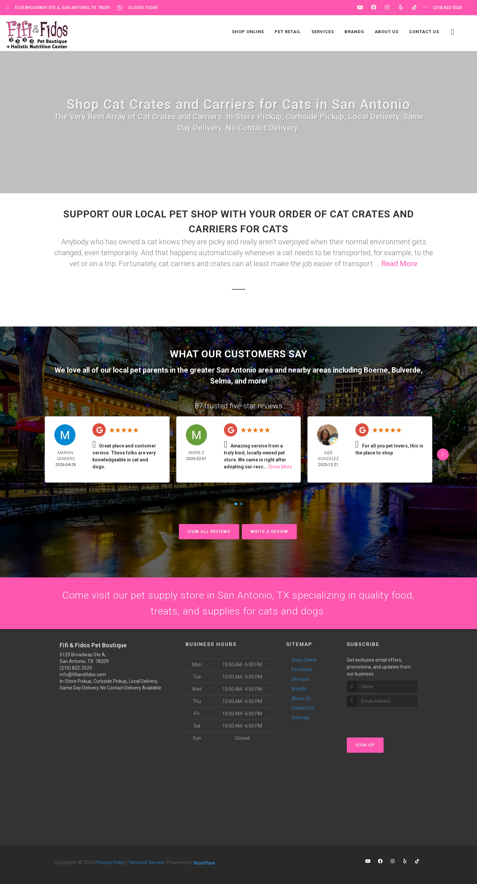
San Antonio (236, 370)
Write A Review (269, 531)
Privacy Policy (111, 862)
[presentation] (382, 719)
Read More (399, 264)
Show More (280, 466)
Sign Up (365, 744)
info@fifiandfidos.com (83, 674)
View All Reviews (209, 531)
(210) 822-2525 (76, 668)
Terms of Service (146, 862)
